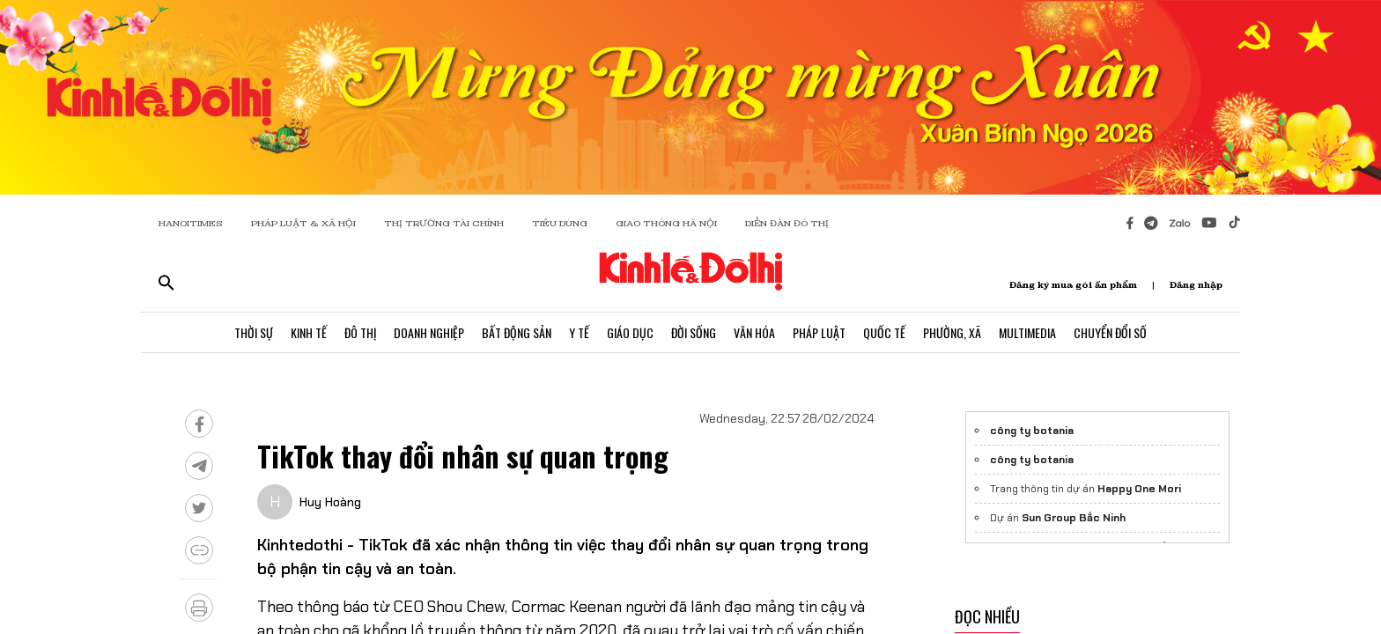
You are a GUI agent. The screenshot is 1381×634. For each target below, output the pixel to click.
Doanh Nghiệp (429, 332)
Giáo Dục (630, 332)
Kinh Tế (309, 332)
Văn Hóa (754, 332)
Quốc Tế (884, 332)
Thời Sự (253, 332)
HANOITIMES (191, 223)
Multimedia (1027, 332)
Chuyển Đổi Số (1110, 332)
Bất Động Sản (516, 332)
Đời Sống (693, 332)
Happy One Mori (1139, 489)
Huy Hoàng (330, 502)
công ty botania (1032, 431)
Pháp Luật (819, 332)
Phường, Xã (952, 332)
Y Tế (579, 332)
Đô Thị (360, 332)
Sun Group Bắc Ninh (1074, 518)
